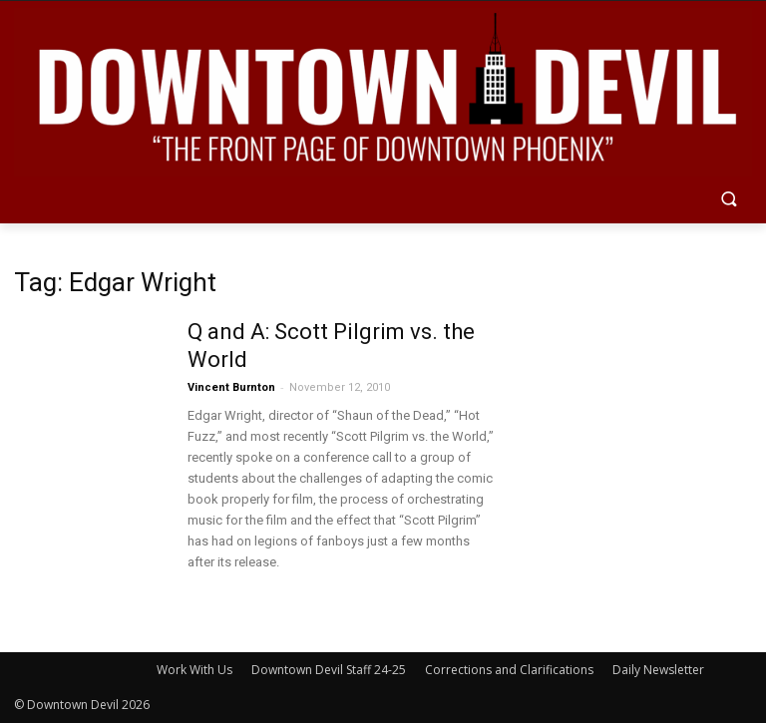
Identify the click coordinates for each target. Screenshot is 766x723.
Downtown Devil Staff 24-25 (328, 669)
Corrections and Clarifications (509, 669)
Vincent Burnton (231, 387)
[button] (728, 201)
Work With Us (194, 669)
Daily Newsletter (658, 669)
